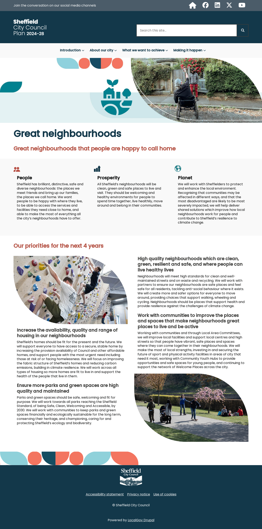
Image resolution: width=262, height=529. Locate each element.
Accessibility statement (105, 494)
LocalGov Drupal (141, 520)
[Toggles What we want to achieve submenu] (167, 50)
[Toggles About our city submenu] (116, 50)
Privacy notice (138, 494)
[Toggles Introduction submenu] (83, 50)
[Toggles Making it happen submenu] (205, 50)
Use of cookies (164, 494)
